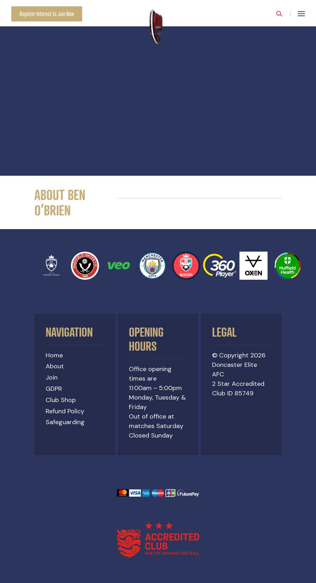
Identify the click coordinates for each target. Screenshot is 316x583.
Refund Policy (65, 411)
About (55, 366)
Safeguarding (65, 422)
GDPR (54, 388)
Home (54, 355)
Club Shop (61, 400)
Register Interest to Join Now (47, 14)
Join (52, 377)
